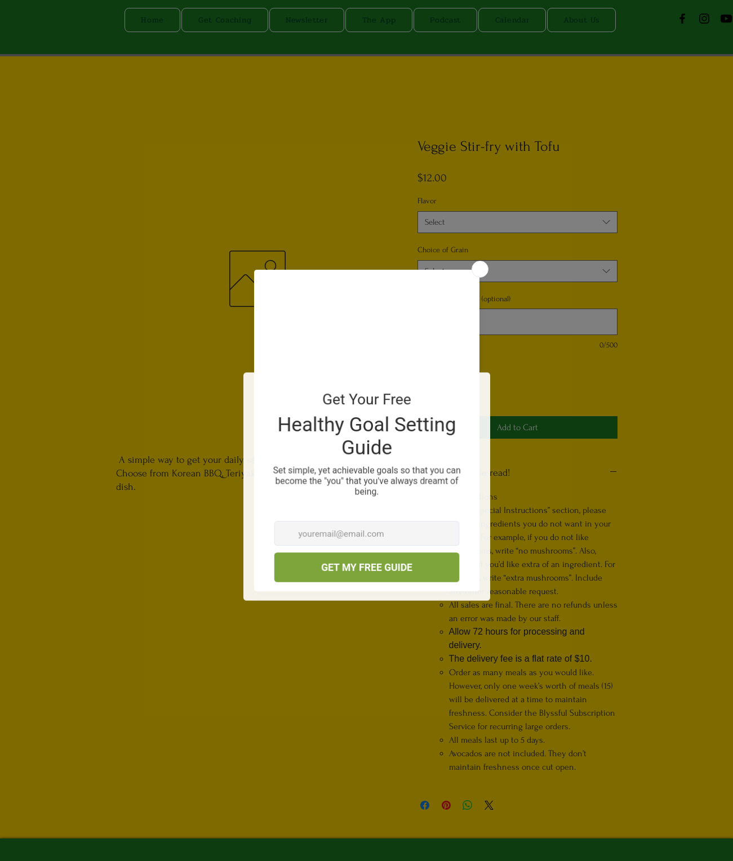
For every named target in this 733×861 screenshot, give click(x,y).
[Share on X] (489, 805)
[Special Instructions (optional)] (517, 322)
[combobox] (517, 222)
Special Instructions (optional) (463, 299)
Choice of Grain (442, 250)
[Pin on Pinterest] (446, 805)
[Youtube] (726, 18)
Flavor (427, 201)
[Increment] (461, 388)
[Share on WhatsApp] (467, 805)
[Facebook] (682, 18)
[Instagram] (704, 18)
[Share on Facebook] (425, 805)
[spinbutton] (443, 388)
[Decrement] (426, 388)
